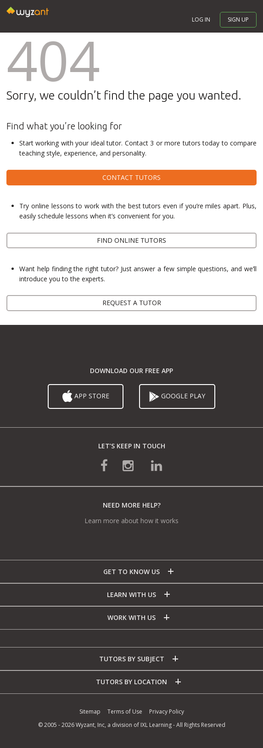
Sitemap (90, 711)
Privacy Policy (166, 711)
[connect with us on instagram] (129, 464)
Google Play (177, 396)
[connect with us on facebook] (104, 464)
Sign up (238, 19)
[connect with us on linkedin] (156, 464)
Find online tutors (131, 240)
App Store (85, 396)
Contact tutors (131, 177)
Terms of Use (124, 711)
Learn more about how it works (131, 520)
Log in (201, 19)
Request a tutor (131, 302)
